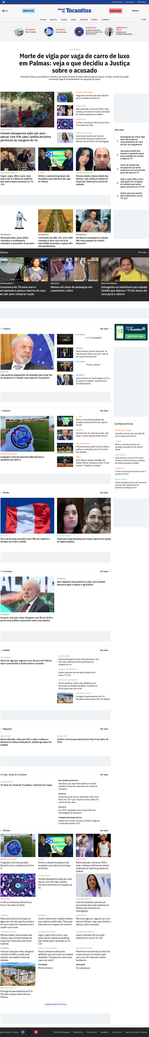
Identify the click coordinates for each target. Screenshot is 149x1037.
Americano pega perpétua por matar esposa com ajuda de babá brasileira (84, 540)
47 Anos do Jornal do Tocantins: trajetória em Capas (26, 785)
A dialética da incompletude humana (124, 33)
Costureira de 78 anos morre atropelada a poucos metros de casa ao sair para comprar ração (23, 290)
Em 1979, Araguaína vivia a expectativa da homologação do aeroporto (76, 811)
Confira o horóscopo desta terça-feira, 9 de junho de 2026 (94, 32)
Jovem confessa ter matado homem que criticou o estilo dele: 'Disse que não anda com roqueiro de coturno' (55, 921)
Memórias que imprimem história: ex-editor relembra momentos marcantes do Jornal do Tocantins (77, 786)
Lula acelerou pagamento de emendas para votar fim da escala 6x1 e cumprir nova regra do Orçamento (26, 376)
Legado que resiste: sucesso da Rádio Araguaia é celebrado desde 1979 (78, 822)
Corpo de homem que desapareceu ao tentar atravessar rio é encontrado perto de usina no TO (132, 169)
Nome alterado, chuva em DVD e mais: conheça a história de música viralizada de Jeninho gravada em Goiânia (93, 112)
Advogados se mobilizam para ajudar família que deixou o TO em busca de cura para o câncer (124, 290)
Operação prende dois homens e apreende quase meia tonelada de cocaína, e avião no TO (132, 155)
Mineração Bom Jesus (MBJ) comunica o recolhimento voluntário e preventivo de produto (17, 240)
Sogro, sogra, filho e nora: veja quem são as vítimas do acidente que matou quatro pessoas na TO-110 (17, 180)
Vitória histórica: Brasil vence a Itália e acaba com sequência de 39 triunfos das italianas (92, 449)
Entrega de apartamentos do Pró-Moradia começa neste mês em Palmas (93, 697)
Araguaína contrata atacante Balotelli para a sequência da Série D (92, 97)
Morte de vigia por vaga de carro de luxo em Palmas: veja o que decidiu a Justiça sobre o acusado (74, 63)
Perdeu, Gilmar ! (93, 364)
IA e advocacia (61, 32)
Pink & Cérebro (30, 32)
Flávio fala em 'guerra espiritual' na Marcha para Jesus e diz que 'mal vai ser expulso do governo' (92, 354)
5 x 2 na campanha (93, 337)
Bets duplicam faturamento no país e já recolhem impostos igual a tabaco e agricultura (81, 583)
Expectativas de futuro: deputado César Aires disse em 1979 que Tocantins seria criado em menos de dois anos (78, 799)
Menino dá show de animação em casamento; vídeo (71, 288)
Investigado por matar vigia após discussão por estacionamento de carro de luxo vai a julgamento (132, 141)
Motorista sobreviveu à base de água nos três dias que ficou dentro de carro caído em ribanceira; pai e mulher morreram (17, 923)
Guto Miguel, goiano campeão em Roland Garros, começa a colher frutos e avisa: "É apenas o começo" (92, 463)
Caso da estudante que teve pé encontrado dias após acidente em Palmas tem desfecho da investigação (92, 139)
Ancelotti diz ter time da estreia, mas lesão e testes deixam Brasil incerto (92, 434)
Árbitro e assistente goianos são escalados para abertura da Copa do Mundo (54, 179)
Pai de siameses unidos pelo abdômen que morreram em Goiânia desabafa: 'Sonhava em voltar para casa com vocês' (78, 686)
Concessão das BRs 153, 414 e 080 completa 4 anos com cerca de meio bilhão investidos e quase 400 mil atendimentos (55, 242)
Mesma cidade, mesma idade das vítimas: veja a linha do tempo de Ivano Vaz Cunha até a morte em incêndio (92, 180)
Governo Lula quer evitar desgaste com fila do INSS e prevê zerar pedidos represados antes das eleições (26, 619)
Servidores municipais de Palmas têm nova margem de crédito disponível (92, 240)
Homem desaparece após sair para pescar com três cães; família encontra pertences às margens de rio (25, 136)
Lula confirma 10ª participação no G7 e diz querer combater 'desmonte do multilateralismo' (93, 381)
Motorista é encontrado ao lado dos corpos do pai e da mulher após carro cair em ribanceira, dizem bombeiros (93, 956)
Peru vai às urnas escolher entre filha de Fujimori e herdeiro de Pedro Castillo (25, 540)
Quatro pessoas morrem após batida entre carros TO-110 (131, 196)
